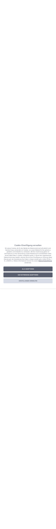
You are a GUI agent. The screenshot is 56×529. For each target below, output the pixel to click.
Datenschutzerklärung (45, 261)
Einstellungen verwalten (28, 281)
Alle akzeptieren (28, 269)
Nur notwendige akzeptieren (28, 275)
